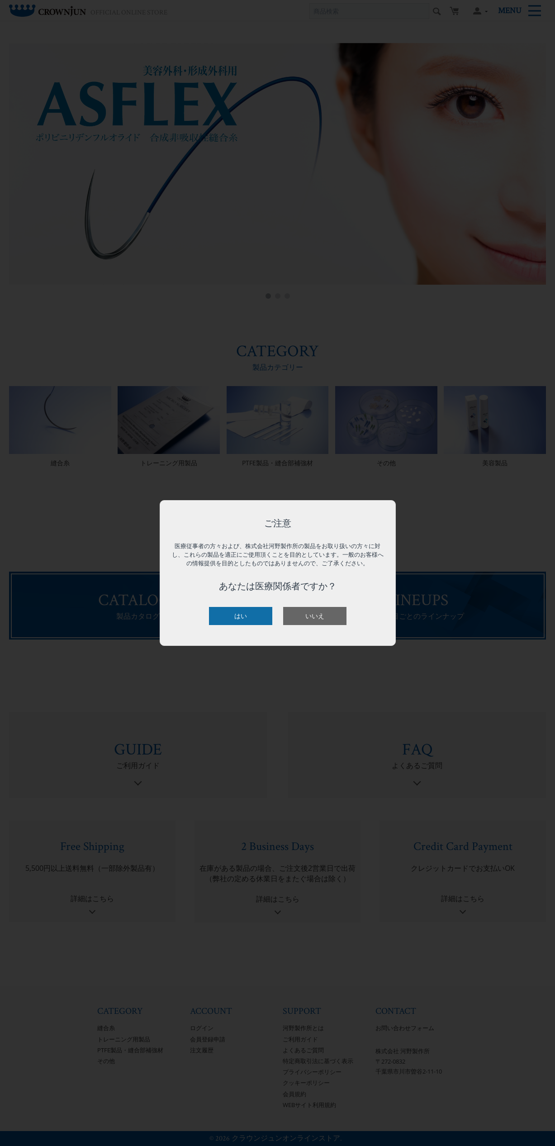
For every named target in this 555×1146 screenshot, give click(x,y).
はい (240, 615)
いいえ (314, 615)
